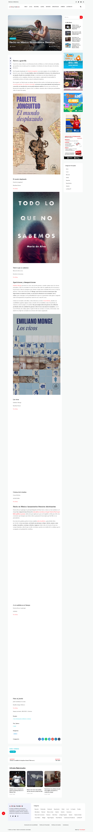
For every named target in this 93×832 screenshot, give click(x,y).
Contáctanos (66, 824)
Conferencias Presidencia (69, 817)
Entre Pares (54, 814)
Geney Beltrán (46, 300)
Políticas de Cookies (56, 824)
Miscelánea (12, 38)
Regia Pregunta (51, 817)
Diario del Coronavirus (39, 814)
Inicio (26, 6)
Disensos (48, 814)
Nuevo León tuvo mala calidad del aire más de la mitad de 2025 (76, 33)
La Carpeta (73, 809)
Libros (15, 733)
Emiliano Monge (17, 285)
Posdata (79, 809)
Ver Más (12, 751)
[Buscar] (81, 17)
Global (42, 6)
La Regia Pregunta (63, 814)
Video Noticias (59, 817)
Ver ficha (15, 188)
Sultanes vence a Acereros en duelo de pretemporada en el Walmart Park (16, 790)
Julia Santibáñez (41, 521)
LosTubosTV (69, 6)
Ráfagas (43, 817)
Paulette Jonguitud (32, 71)
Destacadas (43, 809)
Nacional (36, 6)
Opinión (63, 6)
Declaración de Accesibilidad (31, 824)
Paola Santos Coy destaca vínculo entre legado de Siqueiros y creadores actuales (52, 790)
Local (30, 6)
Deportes (48, 6)
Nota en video (50, 812)
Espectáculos (55, 6)
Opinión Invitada (77, 814)
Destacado (50, 809)
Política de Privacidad (45, 824)
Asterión (62, 812)
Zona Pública (37, 817)
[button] (81, 7)
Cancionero (69, 812)
